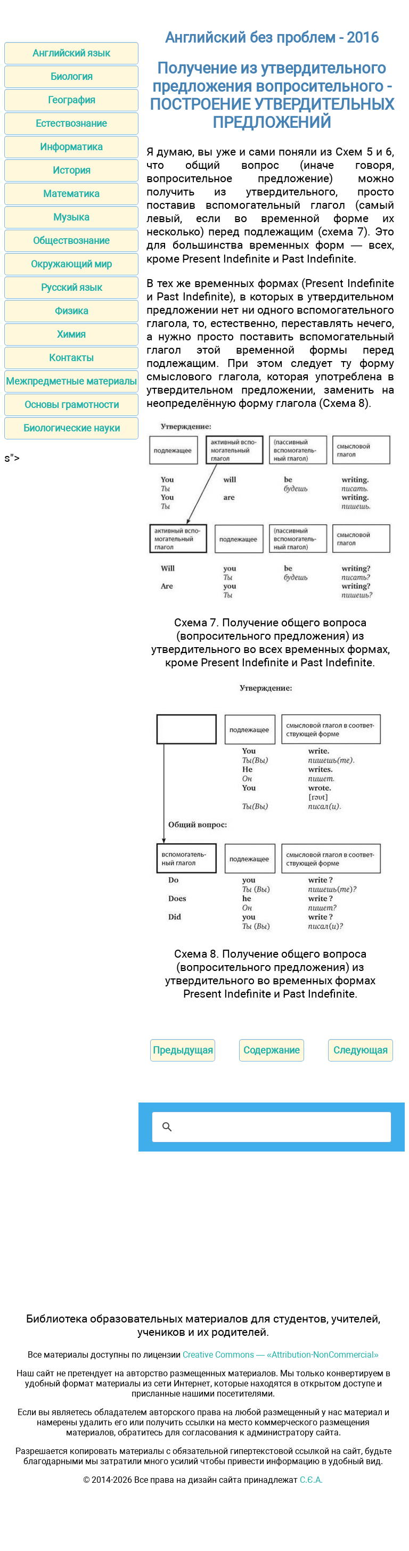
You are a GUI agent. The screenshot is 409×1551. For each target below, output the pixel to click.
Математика (71, 193)
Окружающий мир (71, 264)
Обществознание (71, 240)
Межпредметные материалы (71, 381)
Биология (72, 76)
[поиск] (270, 1127)
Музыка (71, 217)
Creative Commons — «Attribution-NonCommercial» (281, 1355)
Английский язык (71, 53)
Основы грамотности (71, 404)
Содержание (271, 1050)
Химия (71, 334)
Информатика (71, 146)
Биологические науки (71, 428)
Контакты (71, 357)
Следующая (360, 1050)
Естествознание (71, 123)
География (71, 99)
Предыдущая (183, 1050)
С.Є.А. (311, 1480)
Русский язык (71, 287)
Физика (71, 310)
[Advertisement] (71, 531)
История (72, 170)
